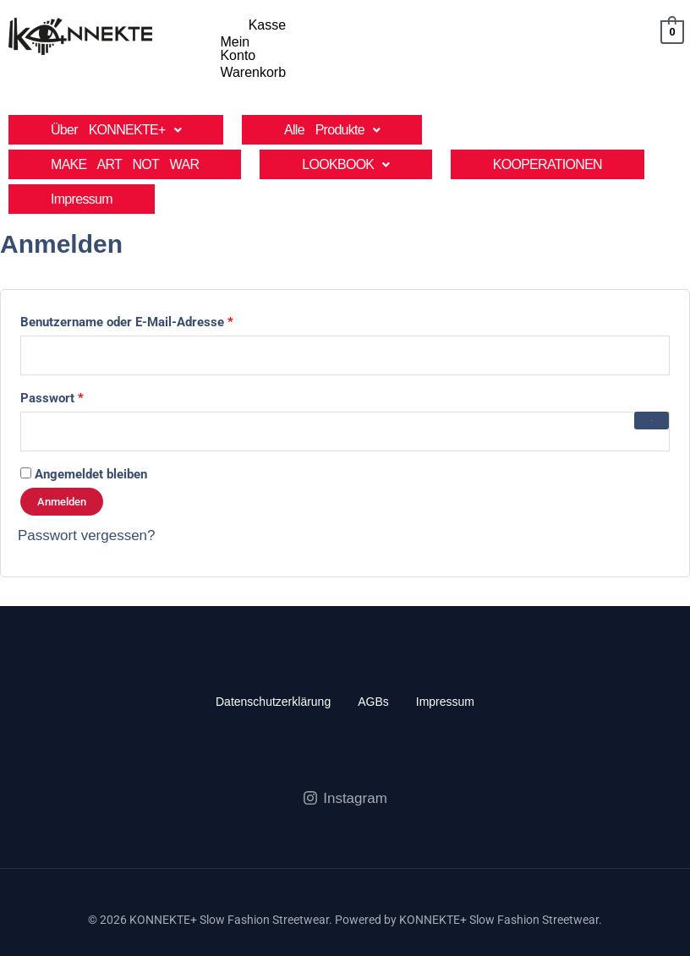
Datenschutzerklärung (273, 666)
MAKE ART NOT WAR (125, 130)
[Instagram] (344, 763)
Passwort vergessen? (87, 500)
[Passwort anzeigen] (652, 386)
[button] (115, 95)
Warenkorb (601, 25)
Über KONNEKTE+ (116, 95)
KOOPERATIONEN (547, 130)
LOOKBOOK (345, 130)
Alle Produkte (332, 95)
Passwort (85, 361)
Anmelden (61, 466)
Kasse (449, 25)
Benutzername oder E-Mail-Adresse (159, 285)
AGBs (373, 666)
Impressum (81, 164)
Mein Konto (519, 25)
